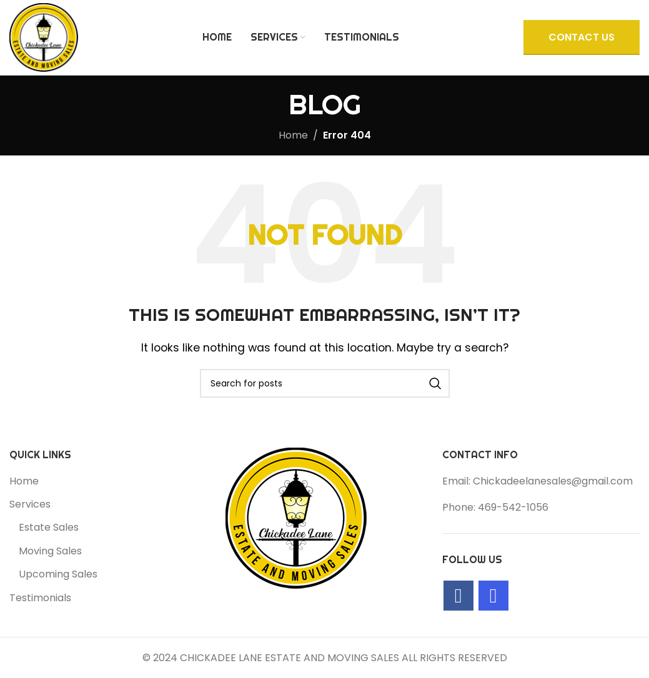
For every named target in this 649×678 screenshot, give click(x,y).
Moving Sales (50, 551)
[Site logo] (43, 36)
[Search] (325, 383)
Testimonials (40, 598)
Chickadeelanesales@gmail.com (553, 481)
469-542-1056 (513, 507)
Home (293, 135)
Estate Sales (49, 527)
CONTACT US (581, 37)
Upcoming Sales (58, 574)
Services (30, 504)
